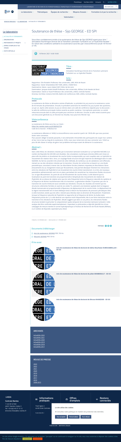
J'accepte (27, 439)
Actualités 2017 (39, 347)
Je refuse (37, 439)
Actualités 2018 (39, 344)
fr (103, 2)
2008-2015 (37, 382)
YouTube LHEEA (88, 2)
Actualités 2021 (39, 337)
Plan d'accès (40, 413)
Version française (10, 21)
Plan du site (53, 425)
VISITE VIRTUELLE (9, 51)
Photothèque (78, 2)
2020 (35, 371)
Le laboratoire (22, 21)
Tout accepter (61, 417)
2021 (35, 369)
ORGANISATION (9, 40)
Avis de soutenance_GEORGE (44, 233)
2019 (35, 373)
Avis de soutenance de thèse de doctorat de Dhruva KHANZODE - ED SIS (83, 299)
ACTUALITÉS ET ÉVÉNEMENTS (37, 21)
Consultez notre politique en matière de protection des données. (80, 412)
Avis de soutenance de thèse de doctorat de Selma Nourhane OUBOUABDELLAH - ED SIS (86, 249)
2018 (35, 375)
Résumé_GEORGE (40, 237)
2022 (35, 366)
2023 (35, 364)
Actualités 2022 (39, 335)
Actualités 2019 (39, 342)
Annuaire (98, 2)
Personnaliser (73, 417)
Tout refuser (86, 417)
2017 (35, 378)
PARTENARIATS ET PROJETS (12, 43)
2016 (35, 380)
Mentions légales (64, 425)
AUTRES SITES (112, 2)
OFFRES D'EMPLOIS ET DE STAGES (12, 47)
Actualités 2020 (39, 340)
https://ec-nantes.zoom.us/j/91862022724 (47, 126)
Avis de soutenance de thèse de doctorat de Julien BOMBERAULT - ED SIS (83, 274)
